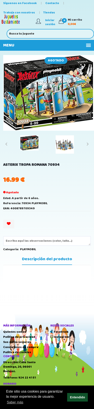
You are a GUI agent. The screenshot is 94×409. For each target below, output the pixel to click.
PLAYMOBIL (28, 249)
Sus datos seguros (17, 342)
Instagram (59, 337)
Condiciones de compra (20, 347)
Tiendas (49, 12)
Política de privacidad (19, 337)
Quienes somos (14, 332)
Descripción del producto (47, 259)
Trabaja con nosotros (19, 12)
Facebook (59, 332)
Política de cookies (17, 352)
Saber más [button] (15, 402)
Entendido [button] (77, 397)
